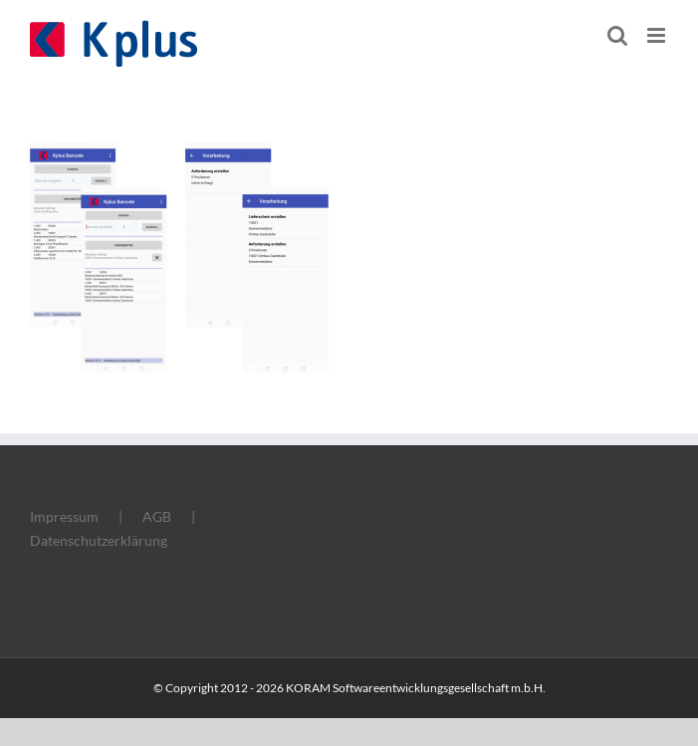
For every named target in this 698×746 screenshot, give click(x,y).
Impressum (64, 516)
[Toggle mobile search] (617, 35)
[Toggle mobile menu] (657, 35)
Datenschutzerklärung (98, 540)
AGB (156, 516)
